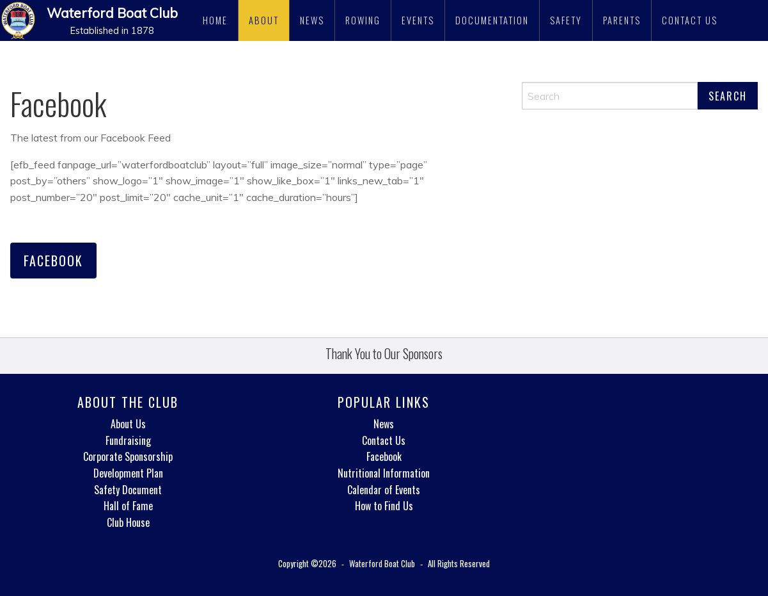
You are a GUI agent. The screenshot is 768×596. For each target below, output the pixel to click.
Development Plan (128, 473)
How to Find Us (384, 505)
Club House (128, 522)
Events (418, 20)
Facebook (53, 260)
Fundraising (128, 440)
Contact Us (689, 20)
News (312, 20)
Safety (566, 20)
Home (215, 20)
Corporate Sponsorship (128, 456)
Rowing (362, 20)
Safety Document (128, 489)
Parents (622, 20)
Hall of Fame (128, 505)
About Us (128, 423)
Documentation (492, 20)
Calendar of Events (383, 489)
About (264, 20)
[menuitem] (215, 20)
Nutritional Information (384, 473)
